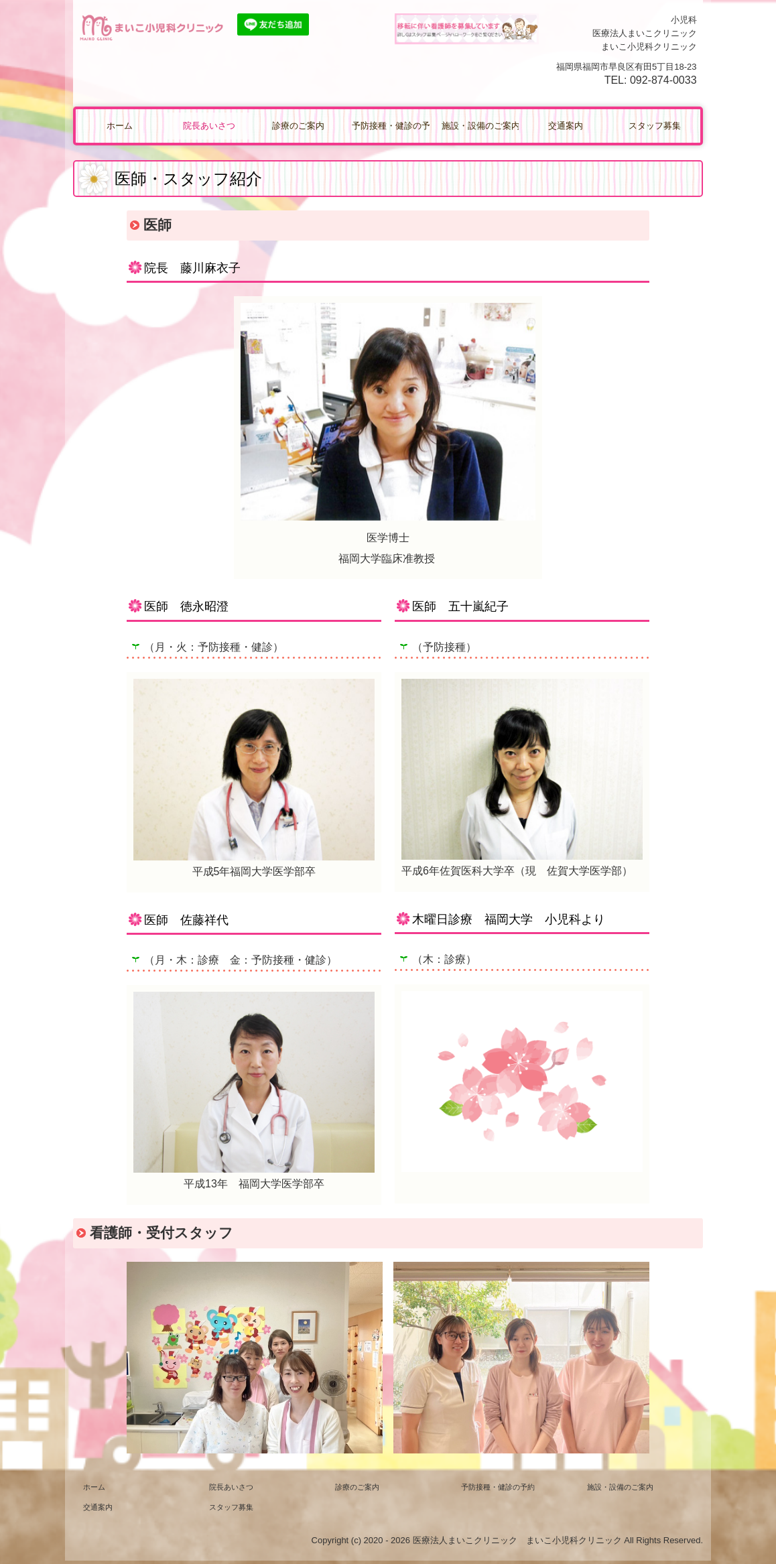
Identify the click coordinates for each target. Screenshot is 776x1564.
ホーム (120, 126)
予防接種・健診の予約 (390, 126)
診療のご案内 (298, 126)
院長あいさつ (209, 126)
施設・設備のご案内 (480, 126)
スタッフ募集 (655, 126)
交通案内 (565, 126)
